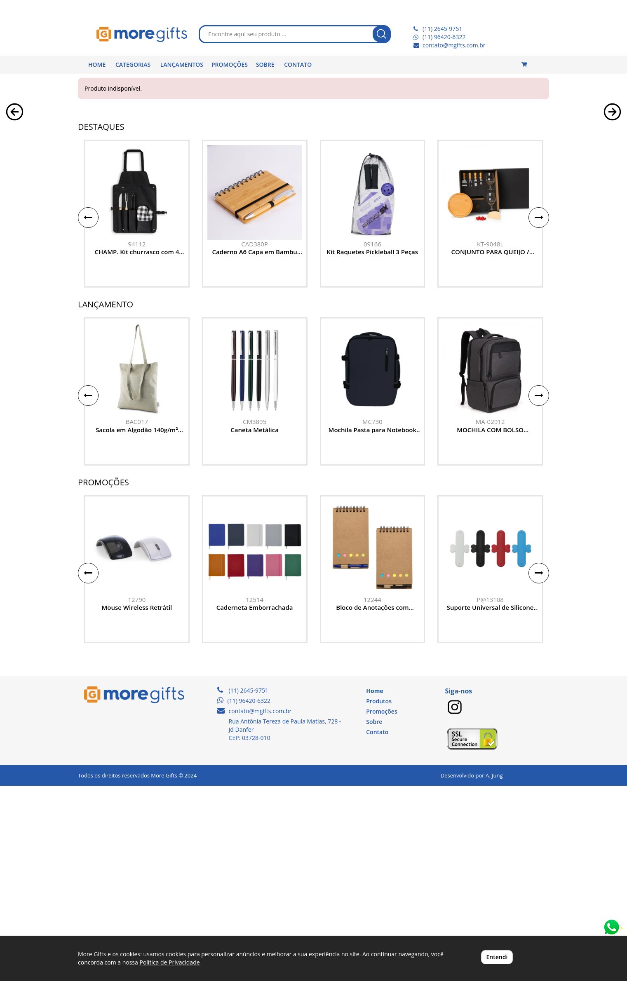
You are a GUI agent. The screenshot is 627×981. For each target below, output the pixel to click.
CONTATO (298, 64)
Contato (377, 928)
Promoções (381, 907)
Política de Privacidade (169, 962)
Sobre (374, 917)
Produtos (379, 897)
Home (374, 886)
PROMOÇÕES (229, 64)
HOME (97, 64)
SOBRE (265, 64)
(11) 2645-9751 (442, 29)
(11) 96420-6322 (444, 37)
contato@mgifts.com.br (454, 45)
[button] (14, 202)
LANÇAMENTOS (181, 64)
